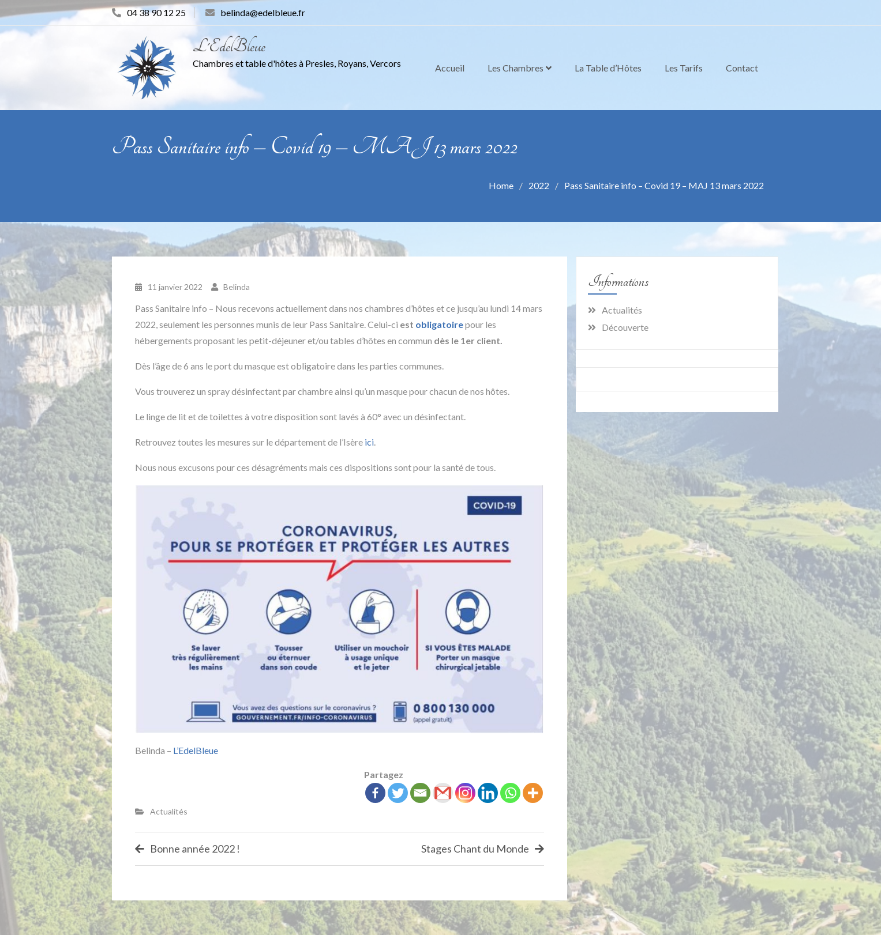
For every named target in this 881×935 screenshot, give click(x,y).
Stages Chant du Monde (475, 848)
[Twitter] (398, 793)
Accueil (449, 67)
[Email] (420, 793)
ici (369, 441)
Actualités (169, 811)
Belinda (236, 287)
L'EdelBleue (229, 46)
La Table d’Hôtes (608, 67)
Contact (742, 67)
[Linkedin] (488, 793)
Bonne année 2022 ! (195, 848)
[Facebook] (375, 793)
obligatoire (439, 324)
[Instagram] (465, 793)
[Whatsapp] (510, 793)
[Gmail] (443, 793)
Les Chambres (515, 67)
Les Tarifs (684, 67)
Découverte (625, 327)
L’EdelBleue (195, 750)
